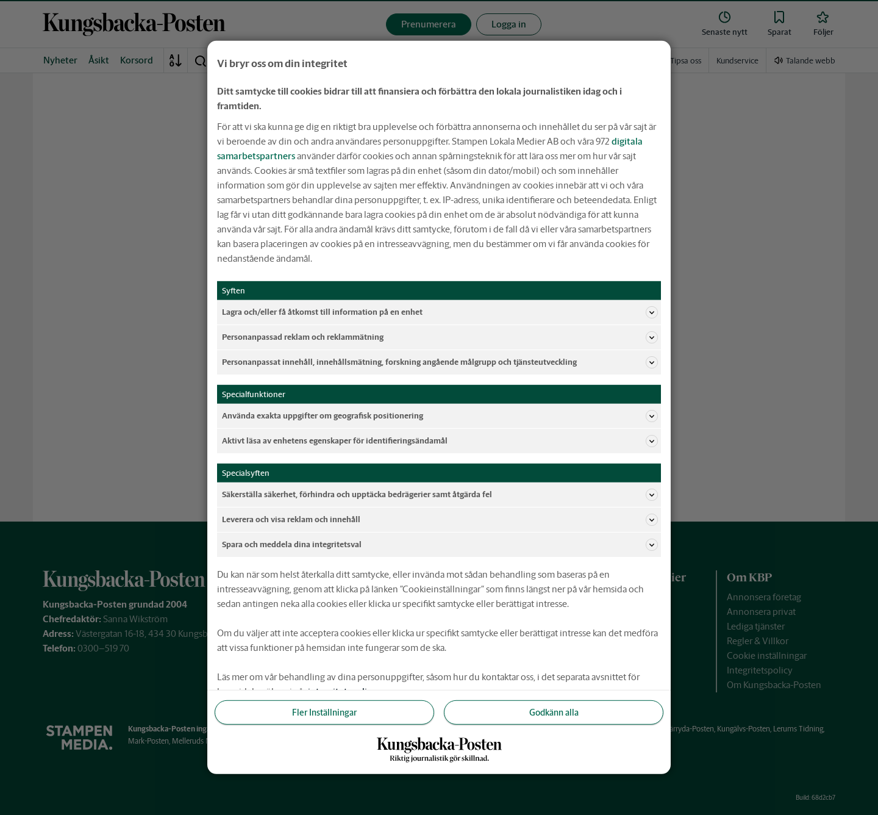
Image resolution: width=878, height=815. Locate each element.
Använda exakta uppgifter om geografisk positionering (440, 416)
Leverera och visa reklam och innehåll (440, 520)
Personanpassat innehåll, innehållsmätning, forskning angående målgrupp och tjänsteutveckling (440, 362)
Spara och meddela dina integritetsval (440, 545)
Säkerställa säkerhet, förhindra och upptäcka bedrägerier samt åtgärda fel (440, 495)
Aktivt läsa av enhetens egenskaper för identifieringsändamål (440, 441)
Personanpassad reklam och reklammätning (440, 337)
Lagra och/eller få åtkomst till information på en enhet (440, 312)
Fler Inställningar (324, 712)
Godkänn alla (554, 712)
